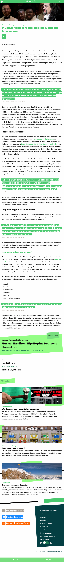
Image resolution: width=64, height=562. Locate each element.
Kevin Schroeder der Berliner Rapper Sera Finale (39, 144)
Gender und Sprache (47, 536)
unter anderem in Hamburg (44, 139)
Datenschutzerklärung (48, 523)
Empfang (43, 517)
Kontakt (42, 514)
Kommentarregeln (46, 533)
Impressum (44, 526)
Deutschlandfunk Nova (48, 510)
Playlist (48, 560)
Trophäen (43, 520)
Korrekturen (44, 530)
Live (16, 560)
